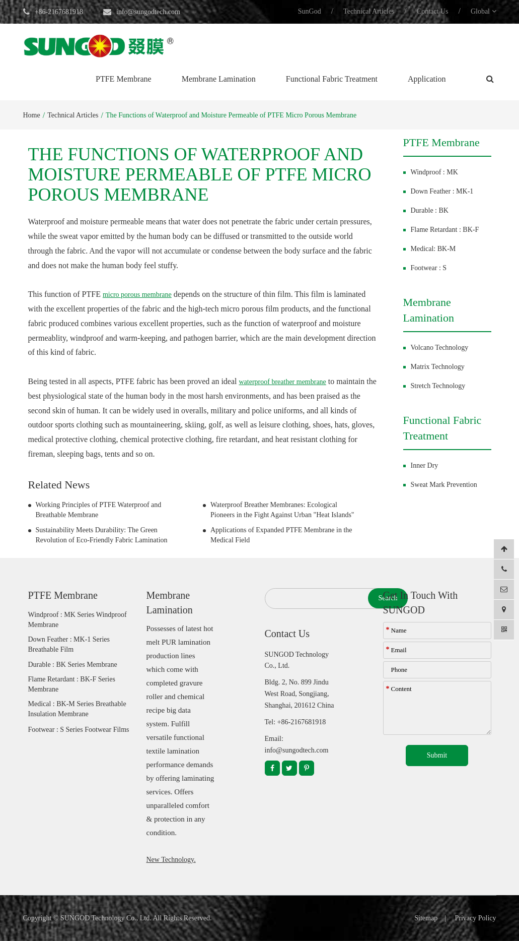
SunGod (309, 11)
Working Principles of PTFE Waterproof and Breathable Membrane (99, 510)
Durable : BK (430, 210)
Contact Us (433, 11)
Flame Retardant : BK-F (445, 229)
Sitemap (425, 918)
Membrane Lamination (219, 79)
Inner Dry (424, 465)
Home (31, 115)
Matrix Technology (438, 366)
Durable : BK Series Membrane (72, 664)
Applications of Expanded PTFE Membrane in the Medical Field (281, 535)
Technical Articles (368, 11)
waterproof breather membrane (282, 382)
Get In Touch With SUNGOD (420, 602)
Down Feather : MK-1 (442, 191)
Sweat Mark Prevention (444, 484)
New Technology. (171, 859)
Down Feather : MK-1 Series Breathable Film (69, 644)
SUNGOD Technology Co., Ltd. (106, 918)
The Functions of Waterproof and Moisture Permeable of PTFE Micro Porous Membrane (231, 115)
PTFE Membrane (124, 79)
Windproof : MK (434, 172)
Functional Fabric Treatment (332, 79)
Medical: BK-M (433, 249)
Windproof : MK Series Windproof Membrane (77, 620)
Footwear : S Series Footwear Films (78, 729)
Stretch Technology (438, 386)
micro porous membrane (137, 294)
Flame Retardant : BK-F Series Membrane (71, 684)
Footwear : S (429, 268)
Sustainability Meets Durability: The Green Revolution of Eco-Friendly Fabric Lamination (102, 535)
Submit (437, 755)
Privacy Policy (475, 918)
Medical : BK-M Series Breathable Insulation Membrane (77, 709)
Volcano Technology (440, 347)
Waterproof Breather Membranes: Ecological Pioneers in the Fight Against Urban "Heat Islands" (282, 510)
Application (427, 79)
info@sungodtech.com (148, 12)
